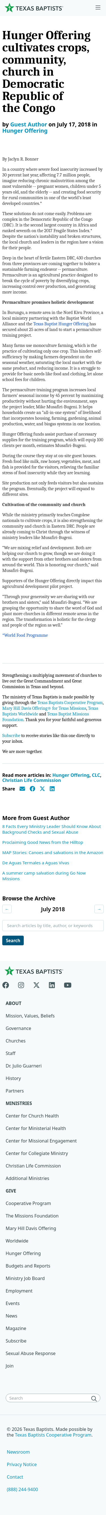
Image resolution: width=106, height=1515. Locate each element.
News (11, 1316)
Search (13, 940)
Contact (15, 1477)
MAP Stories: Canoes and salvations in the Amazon (52, 852)
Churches (15, 1041)
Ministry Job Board (25, 1278)
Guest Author (28, 124)
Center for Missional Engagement (41, 1141)
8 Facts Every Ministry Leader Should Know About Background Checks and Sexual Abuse (51, 829)
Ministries (19, 1103)
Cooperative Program (28, 1203)
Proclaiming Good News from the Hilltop (42, 842)
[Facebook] (8, 984)
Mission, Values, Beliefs (30, 1016)
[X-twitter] (36, 984)
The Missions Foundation (32, 1216)
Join (10, 1366)
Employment (19, 1291)
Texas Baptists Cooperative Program (70, 702)
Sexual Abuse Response (31, 1353)
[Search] (95, 1398)
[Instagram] (21, 984)
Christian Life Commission (31, 780)
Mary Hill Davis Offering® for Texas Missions (44, 708)
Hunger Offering (24, 130)
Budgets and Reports (28, 1266)
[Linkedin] (51, 984)
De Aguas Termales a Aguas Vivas (35, 862)
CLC (96, 775)
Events (13, 1303)
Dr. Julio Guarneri (24, 1066)
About (13, 1003)
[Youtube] (67, 984)
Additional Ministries (27, 1178)
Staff (11, 1053)
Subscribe (11, 735)
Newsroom (18, 1452)
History (13, 1078)
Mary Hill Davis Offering (31, 1228)
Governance (18, 1028)
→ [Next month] (99, 909)
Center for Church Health (32, 1116)
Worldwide (17, 1241)
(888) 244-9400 (22, 1489)
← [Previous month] (7, 909)
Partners (15, 1091)
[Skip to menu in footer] (98, 7)
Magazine (16, 1328)
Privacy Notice (22, 1464)
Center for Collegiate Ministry (37, 1153)
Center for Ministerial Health (36, 1128)
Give (11, 1191)
